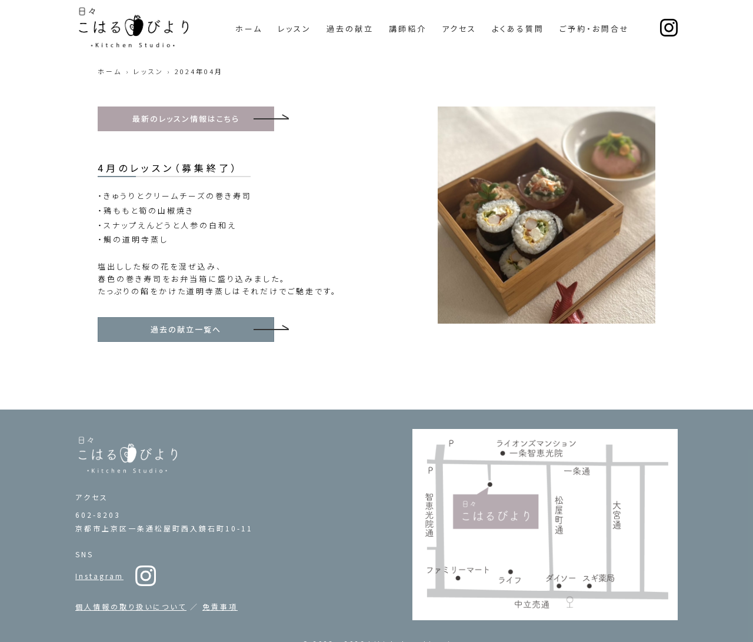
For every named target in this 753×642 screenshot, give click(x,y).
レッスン (294, 28)
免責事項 (220, 577)
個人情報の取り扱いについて (130, 577)
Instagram (99, 546)
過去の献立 (350, 28)
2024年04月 (199, 71)
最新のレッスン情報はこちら (186, 118)
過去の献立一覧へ (186, 329)
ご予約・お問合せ (594, 28)
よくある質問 (518, 28)
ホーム (248, 28)
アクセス (459, 28)
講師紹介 (408, 28)
